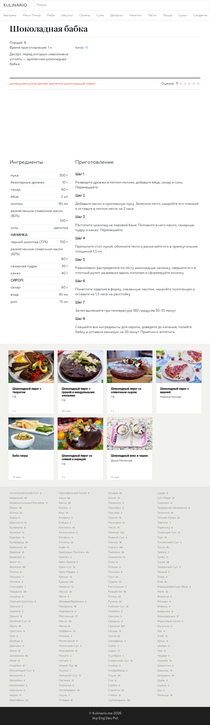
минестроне (68, 641)
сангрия (115, 616)
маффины (67, 631)
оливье (115, 493)
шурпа (163, 685)
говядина (18, 591)
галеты (16, 572)
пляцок (114, 567)
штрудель (166, 675)
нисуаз (65, 660)
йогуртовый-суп (22, 670)
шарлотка (165, 665)
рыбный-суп (118, 606)
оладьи (66, 700)
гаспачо (17, 582)
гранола (17, 611)
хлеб (162, 636)
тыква (163, 562)
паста (152, 15)
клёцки (65, 522)
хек (161, 631)
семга (114, 636)
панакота (116, 503)
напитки (135, 15)
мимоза (66, 636)
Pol (115, 718)
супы (100, 15)
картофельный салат (74, 493)
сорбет (114, 685)
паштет (115, 517)
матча (65, 626)
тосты (163, 547)
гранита (17, 606)
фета (163, 591)
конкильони (68, 532)
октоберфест (69, 690)
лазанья (66, 587)
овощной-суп (70, 675)
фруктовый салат (170, 621)
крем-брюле (69, 562)
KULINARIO (15, 5)
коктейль (67, 527)
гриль (16, 626)
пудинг (115, 582)
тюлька (163, 572)
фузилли (165, 626)
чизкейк (164, 660)
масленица (68, 616)
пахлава (115, 513)
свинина (116, 626)
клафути (66, 517)
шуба (163, 680)
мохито (65, 656)
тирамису (165, 527)
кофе (64, 547)
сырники (165, 503)
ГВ (86, 47)
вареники (18, 547)
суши (183, 15)
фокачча (164, 596)
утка (162, 582)
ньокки (65, 670)
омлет (114, 498)
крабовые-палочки (74, 552)
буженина (18, 527)
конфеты (66, 537)
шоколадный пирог (80, 83)
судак (163, 493)
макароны (68, 606)
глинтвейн (18, 587)
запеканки (19, 656)
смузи (114, 675)
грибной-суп (20, 621)
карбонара (19, 685)
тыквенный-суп (169, 567)
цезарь (163, 646)
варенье (17, 552)
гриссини (17, 631)
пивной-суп (118, 537)
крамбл (65, 557)
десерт (43, 83)
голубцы (17, 596)
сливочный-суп (121, 660)
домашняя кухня (23, 83)
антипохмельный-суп (26, 493)
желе (15, 651)
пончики (115, 572)
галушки (17, 577)
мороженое (68, 651)
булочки (17, 532)
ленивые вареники (73, 601)
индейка (18, 665)
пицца (167, 15)
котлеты (66, 542)
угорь (162, 577)
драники (17, 646)
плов (113, 562)
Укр (95, 718)
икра (15, 660)
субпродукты (119, 700)
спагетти (116, 690)
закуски (67, 15)
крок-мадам (69, 572)
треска (163, 552)
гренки (16, 616)
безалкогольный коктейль (29, 503)
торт (162, 537)
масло (65, 621)
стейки (115, 695)
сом (112, 680)
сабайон (115, 611)
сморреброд (118, 670)
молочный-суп (70, 646)
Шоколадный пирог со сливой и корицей (77, 457)
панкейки (116, 508)
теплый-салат (169, 517)
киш (64, 513)
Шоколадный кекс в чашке (129, 455)
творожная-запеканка (174, 508)
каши (65, 498)
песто (114, 527)
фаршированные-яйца (174, 587)
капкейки (18, 680)
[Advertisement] (105, 124)
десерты (116, 15)
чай (162, 651)
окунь (64, 695)
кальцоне (18, 675)
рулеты (115, 601)
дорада (16, 641)
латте (64, 596)
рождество (117, 591)
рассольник (117, 587)
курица (66, 582)
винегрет (17, 557)
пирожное (117, 557)
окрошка (67, 685)
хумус (163, 641)
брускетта (18, 522)
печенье (116, 532)
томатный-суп (168, 532)
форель (164, 606)
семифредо (117, 641)
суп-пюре (166, 498)
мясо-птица (32, 15)
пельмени (117, 522)
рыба (51, 15)
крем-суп (67, 567)
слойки (114, 665)
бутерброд (19, 542)
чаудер (163, 656)
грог (14, 636)
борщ (15, 517)
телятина (165, 513)
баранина (18, 498)
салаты (84, 15)
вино (15, 562)
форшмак (165, 611)
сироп (114, 651)
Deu (109, 718)
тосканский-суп (169, 542)
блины (16, 513)
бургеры (17, 537)
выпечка (56, 83)
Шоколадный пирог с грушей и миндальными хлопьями (78, 392)
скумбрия (116, 656)
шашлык (165, 670)
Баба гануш (20, 455)
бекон (16, 508)
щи (161, 690)
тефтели (164, 522)
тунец (163, 557)
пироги (115, 547)
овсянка (66, 680)
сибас (114, 646)
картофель (19, 700)
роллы (115, 596)
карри (16, 695)
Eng (102, 718)
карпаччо (18, 690)
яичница (165, 695)
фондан (164, 601)
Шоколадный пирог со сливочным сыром (126, 390)
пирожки (116, 552)
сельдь (115, 631)
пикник (115, 542)
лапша (66, 591)
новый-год (68, 665)
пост (113, 577)
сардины (115, 621)
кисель (65, 508)
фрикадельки (168, 616)
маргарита (68, 611)
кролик (66, 577)
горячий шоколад (23, 601)
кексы (65, 503)
